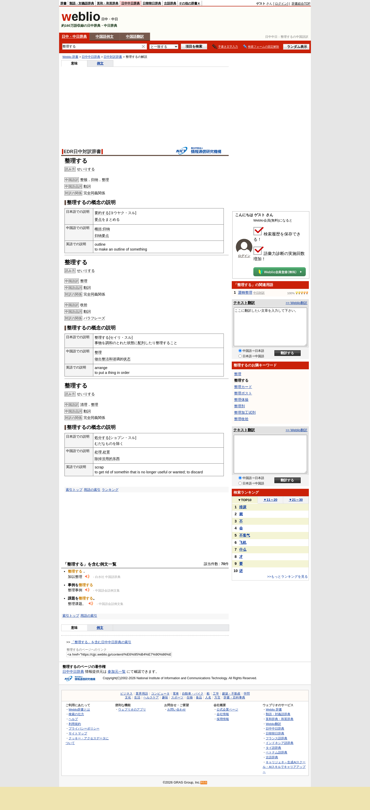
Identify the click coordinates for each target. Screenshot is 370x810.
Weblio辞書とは (79, 709)
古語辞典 (170, 3)
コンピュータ (160, 693)
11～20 (270, 500)
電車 (176, 693)
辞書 (63, 3)
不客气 (244, 535)
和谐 (112, 359)
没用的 (107, 459)
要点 (98, 219)
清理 (83, 404)
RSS (204, 782)
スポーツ (177, 697)
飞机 (242, 542)
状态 (127, 359)
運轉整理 (245, 292)
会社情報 (223, 714)
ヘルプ (73, 719)
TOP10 (245, 500)
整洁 (105, 359)
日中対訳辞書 (113, 56)
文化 (128, 697)
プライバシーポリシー (84, 728)
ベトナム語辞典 (276, 752)
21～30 (296, 500)
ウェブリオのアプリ (132, 709)
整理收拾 (241, 419)
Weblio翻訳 (273, 723)
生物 (190, 697)
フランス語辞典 (276, 738)
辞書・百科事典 (234, 697)
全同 (90, 193)
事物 (98, 343)
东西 (116, 459)
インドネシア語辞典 (279, 742)
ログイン (281, 3)
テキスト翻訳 (244, 303)
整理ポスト (243, 393)
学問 (247, 693)
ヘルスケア (151, 697)
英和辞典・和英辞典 (279, 719)
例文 (100, 63)
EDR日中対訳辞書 (82, 151)
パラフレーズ (94, 318)
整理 (105, 180)
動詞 (87, 186)
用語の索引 (92, 490)
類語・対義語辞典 (81, 3)
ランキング (110, 490)
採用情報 (223, 719)
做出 (98, 359)
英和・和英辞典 (107, 3)
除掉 (98, 459)
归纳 (94, 180)
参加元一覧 (117, 671)
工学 (216, 693)
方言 (217, 697)
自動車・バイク (192, 693)
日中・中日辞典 (74, 36)
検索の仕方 (76, 714)
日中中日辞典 (130, 3)
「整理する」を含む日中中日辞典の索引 (101, 642)
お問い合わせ (176, 709)
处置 (106, 452)
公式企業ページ (227, 709)
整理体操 (241, 400)
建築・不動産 (231, 693)
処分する (102, 438)
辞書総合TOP (301, 3)
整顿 (83, 180)
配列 (141, 343)
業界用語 (142, 693)
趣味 (165, 697)
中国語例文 (105, 36)
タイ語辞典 (273, 747)
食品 (199, 697)
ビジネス (126, 693)
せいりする (86, 169)
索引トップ (74, 490)
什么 (242, 549)
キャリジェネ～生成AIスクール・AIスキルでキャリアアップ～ (284, 766)
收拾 (83, 305)
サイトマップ (78, 733)
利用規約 (75, 723)
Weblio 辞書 (70, 56)
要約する (102, 213)
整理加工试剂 (245, 412)
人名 (208, 697)
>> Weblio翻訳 (296, 303)
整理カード (243, 387)
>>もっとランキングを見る (287, 576)
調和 (109, 343)
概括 (98, 229)
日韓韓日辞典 (152, 3)
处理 (98, 452)
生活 (137, 697)
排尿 (242, 507)
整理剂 (239, 406)
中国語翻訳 (135, 36)
